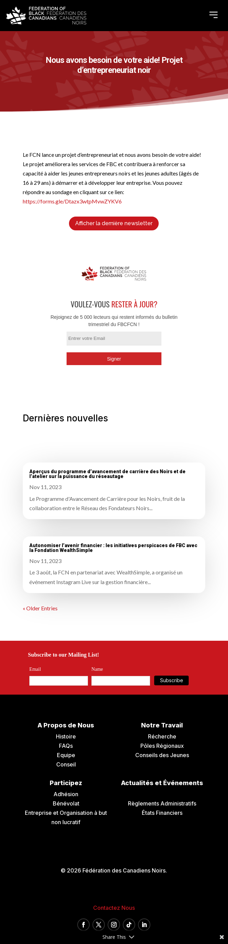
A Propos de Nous (66, 725)
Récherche (162, 736)
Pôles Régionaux (162, 745)
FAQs (66, 745)
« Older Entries (40, 608)
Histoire (66, 736)
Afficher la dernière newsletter (113, 223)
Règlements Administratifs (162, 803)
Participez (66, 782)
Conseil (66, 764)
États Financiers (162, 812)
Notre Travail (162, 725)
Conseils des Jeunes (162, 755)
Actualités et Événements (162, 782)
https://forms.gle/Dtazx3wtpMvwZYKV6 (72, 201)
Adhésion (65, 794)
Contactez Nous (114, 907)
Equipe (66, 755)
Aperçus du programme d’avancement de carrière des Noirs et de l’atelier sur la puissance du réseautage (107, 474)
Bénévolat (66, 803)
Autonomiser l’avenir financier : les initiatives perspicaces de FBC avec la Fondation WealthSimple (113, 548)
